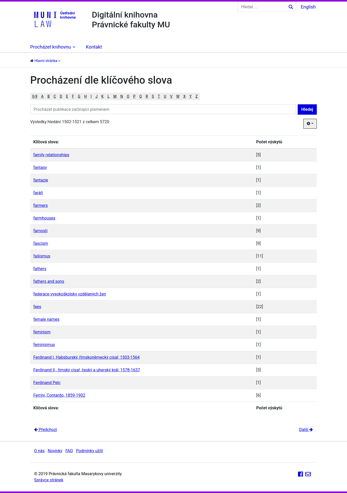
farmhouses (44, 218)
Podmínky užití (89, 450)
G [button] (79, 96)
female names (46, 319)
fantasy (40, 167)
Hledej (307, 109)
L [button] (108, 96)
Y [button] (191, 96)
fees (37, 306)
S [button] (153, 96)
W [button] (177, 96)
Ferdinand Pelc (46, 382)
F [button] (73, 96)
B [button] (49, 96)
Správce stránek (48, 480)
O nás (39, 450)
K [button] (102, 96)
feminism (42, 332)
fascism (40, 243)
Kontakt (94, 47)
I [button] (91, 96)
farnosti (40, 230)
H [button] (85, 96)
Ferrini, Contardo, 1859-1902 (59, 395)
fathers (39, 268)
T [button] (159, 96)
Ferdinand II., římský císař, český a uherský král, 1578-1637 (86, 369)
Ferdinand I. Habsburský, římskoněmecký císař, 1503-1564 (86, 357)
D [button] (61, 96)
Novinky (55, 450)
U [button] (165, 96)
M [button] (114, 96)
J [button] (97, 96)
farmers (40, 205)
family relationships (51, 154)
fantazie (40, 180)
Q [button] (140, 96)
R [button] (147, 96)
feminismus (44, 344)
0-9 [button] (34, 96)
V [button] (171, 96)
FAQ (69, 450)
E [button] (67, 96)
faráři (38, 192)
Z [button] (196, 96)
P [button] (134, 96)
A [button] (42, 96)
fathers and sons (48, 281)
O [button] (128, 96)
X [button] (184, 96)
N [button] (121, 96)
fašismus (41, 256)
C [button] (54, 96)
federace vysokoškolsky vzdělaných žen (69, 294)
